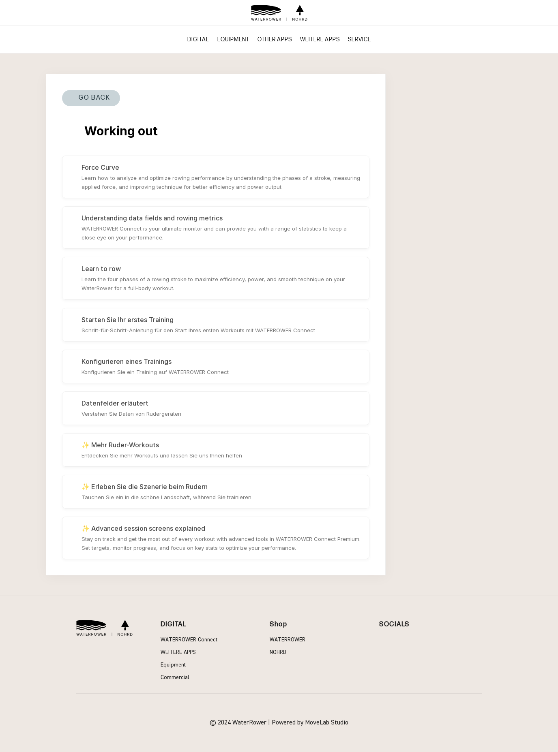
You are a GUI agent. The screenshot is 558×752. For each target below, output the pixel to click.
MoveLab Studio (326, 723)
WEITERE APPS (320, 39)
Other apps (275, 39)
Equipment (233, 39)
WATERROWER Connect (189, 640)
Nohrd (278, 652)
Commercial (175, 677)
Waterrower (287, 640)
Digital (198, 39)
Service (359, 39)
